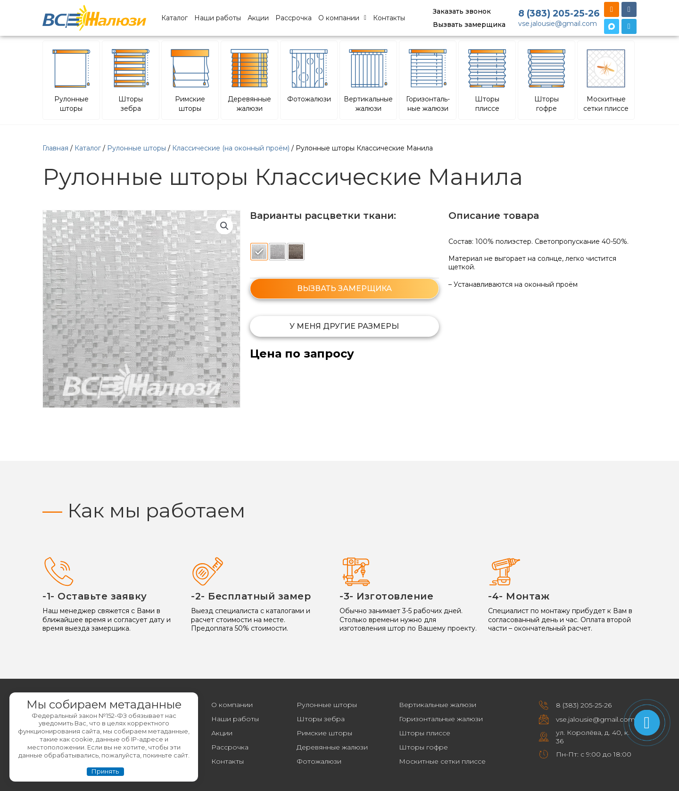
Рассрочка (293, 18)
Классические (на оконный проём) (231, 148)
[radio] (259, 251)
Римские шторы (324, 733)
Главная (55, 148)
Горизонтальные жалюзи (441, 719)
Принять (105, 771)
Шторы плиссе (424, 733)
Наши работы (217, 18)
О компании (342, 18)
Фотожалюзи (319, 761)
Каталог (174, 18)
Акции (258, 18)
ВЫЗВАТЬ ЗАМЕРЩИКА (344, 288)
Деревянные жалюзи (332, 747)
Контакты (389, 18)
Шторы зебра (321, 719)
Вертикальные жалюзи (437, 704)
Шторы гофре (423, 747)
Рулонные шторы (136, 148)
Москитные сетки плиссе (442, 761)
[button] (224, 225)
